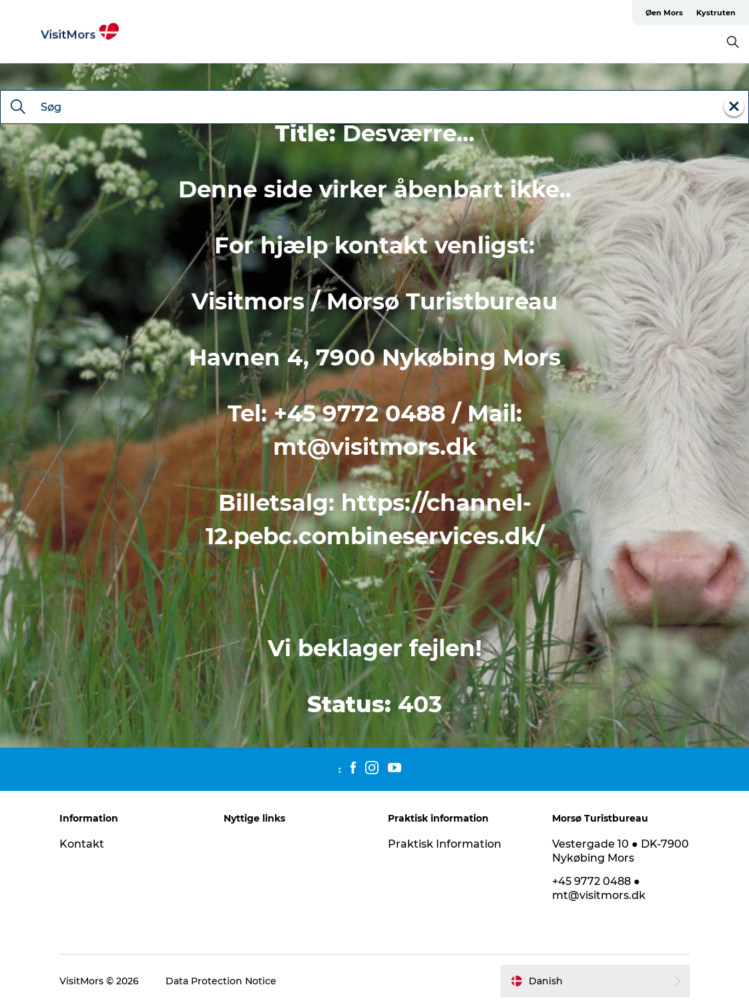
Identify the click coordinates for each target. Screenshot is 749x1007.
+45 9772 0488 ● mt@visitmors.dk (599, 888)
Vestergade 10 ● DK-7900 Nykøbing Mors (620, 851)
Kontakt (81, 844)
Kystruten (716, 12)
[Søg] (18, 108)
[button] (595, 981)
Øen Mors (664, 12)
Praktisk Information (444, 844)
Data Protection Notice (221, 981)
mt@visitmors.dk (375, 447)
